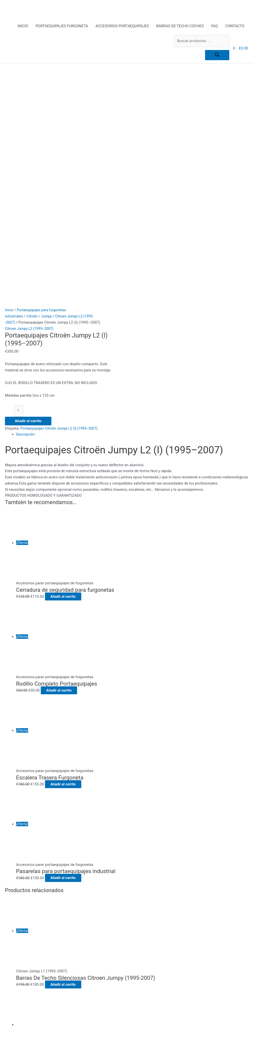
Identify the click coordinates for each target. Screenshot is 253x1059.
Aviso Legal (77, 911)
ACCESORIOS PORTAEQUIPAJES (122, 26)
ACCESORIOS (79, 893)
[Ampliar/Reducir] (10, 1049)
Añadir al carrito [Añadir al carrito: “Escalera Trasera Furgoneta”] (68, 554)
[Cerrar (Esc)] (72, 1049)
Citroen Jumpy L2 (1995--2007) (30, 98)
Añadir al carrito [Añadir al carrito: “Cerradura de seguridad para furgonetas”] (68, 366)
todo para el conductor (86, 967)
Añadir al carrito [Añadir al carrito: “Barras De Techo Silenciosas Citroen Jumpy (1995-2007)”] (68, 754)
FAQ (214, 26)
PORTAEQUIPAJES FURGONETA (62, 26)
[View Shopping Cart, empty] (234, 48)
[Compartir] (51, 1049)
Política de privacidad (86, 936)
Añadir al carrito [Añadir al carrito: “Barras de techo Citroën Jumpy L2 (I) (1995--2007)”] (53, 848)
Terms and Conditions (86, 954)
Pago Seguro (78, 930)
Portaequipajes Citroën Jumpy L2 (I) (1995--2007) (61, 198)
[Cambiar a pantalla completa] (31, 1049)
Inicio (9, 79)
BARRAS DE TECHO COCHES (180, 26)
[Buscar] (217, 56)
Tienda (73, 960)
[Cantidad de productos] (19, 180)
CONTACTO (234, 26)
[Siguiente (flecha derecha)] (31, 1056)
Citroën (33, 85)
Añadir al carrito (28, 190)
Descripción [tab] (26, 204)
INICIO (23, 26)
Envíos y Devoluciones (86, 918)
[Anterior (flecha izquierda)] (10, 1056)
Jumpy (48, 85)
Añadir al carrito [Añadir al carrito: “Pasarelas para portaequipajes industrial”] (68, 648)
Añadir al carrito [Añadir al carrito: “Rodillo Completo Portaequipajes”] (64, 460)
